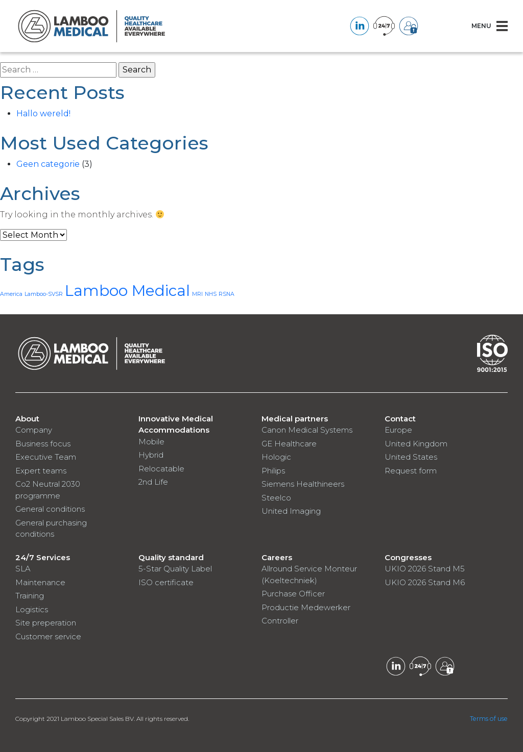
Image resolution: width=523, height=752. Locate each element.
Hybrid (150, 455)
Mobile (151, 441)
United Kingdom (416, 443)
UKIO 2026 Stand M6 (425, 582)
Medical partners (295, 418)
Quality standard (171, 557)
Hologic (276, 457)
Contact (400, 418)
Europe (398, 430)
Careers (277, 557)
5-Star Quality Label (175, 568)
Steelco (276, 498)
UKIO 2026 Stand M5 (425, 568)
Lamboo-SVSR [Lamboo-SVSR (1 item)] (44, 294)
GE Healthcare (289, 443)
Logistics (31, 609)
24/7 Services (42, 557)
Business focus (42, 443)
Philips (273, 470)
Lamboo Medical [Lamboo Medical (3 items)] (127, 290)
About (27, 418)
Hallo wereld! (43, 113)
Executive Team (45, 457)
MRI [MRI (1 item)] (197, 294)
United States (411, 457)
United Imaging (291, 511)
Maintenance (40, 582)
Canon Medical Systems (307, 430)
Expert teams (40, 470)
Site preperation (45, 623)
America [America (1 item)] (11, 294)
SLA (23, 568)
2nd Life (153, 482)
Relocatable (161, 468)
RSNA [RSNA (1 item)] (226, 294)
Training (29, 595)
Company (33, 430)
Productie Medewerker (306, 607)
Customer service (48, 636)
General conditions (50, 509)
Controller (280, 620)
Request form (411, 470)
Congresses (408, 557)
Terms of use (489, 718)
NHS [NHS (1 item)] (211, 294)
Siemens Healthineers (303, 484)
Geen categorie (48, 164)
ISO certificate (166, 582)
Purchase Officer (293, 593)
